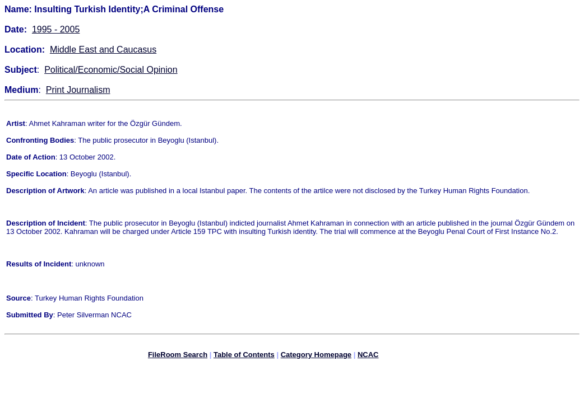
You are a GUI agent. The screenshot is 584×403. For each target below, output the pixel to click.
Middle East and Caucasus (103, 49)
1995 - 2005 (56, 29)
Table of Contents (244, 356)
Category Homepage (316, 356)
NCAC (368, 356)
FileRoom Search (177, 356)
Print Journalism (78, 90)
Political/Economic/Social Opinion (110, 69)
